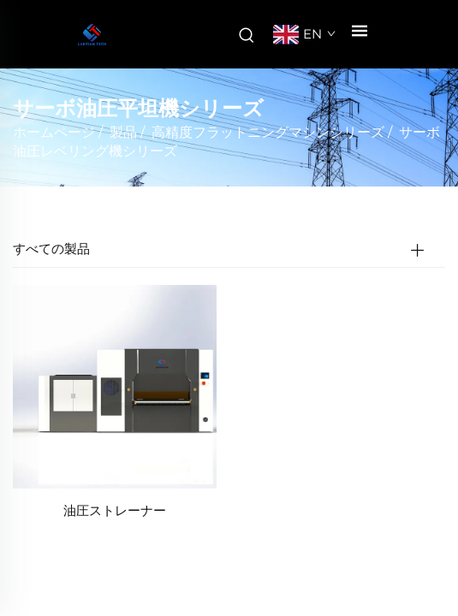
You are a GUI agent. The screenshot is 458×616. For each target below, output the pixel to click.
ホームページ (54, 132)
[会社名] (92, 35)
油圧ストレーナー (114, 510)
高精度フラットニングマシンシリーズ (268, 132)
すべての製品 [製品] (51, 248)
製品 (123, 132)
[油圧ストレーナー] (115, 385)
